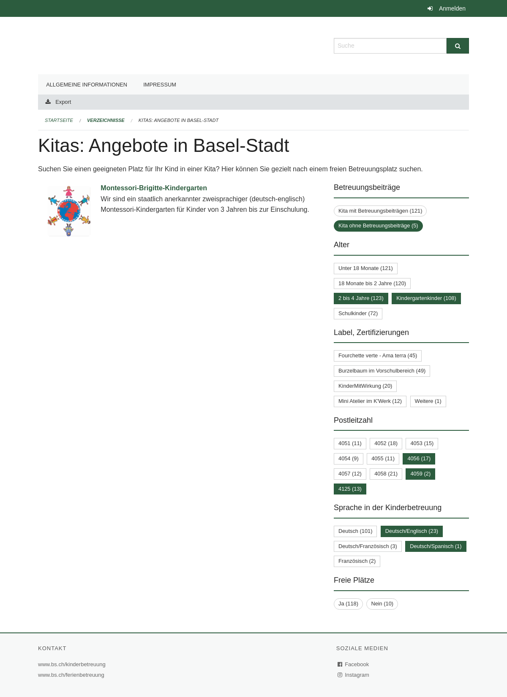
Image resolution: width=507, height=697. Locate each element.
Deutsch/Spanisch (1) (435, 546)
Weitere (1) (428, 401)
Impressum (159, 84)
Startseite (59, 120)
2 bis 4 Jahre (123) (361, 298)
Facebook (353, 664)
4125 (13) (350, 489)
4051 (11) (350, 443)
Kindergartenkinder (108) (426, 298)
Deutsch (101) (355, 531)
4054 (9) (348, 458)
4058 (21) (386, 473)
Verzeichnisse (106, 120)
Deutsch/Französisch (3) (367, 546)
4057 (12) (350, 473)
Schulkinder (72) (358, 313)
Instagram (353, 675)
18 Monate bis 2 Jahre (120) (372, 283)
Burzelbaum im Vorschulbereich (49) (381, 370)
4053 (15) (421, 443)
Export (63, 102)
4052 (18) (386, 443)
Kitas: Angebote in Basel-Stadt (178, 120)
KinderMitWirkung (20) (365, 386)
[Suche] (458, 46)
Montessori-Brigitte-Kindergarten (154, 188)
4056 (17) (419, 458)
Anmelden (452, 8)
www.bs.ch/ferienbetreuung (72, 675)
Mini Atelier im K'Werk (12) (370, 401)
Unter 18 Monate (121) (365, 268)
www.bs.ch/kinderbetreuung (73, 664)
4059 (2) (420, 473)
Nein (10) (382, 603)
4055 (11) (383, 458)
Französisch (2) (357, 561)
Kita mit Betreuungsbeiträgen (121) (380, 211)
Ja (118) (348, 603)
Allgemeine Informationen (86, 84)
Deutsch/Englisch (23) (411, 531)
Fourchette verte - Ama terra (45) (377, 355)
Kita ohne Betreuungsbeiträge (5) (378, 225)
